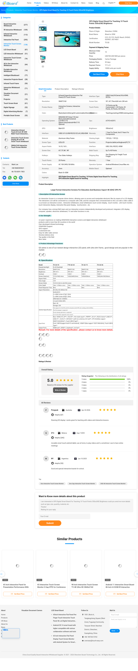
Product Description (62, 89)
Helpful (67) (59, 415)
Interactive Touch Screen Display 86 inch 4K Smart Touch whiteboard (20, 139)
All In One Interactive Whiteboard (16, 64)
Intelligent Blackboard (16, 75)
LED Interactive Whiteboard (16, 54)
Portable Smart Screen (16, 115)
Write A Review (60, 390)
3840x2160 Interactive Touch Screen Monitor (19, 146)
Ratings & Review (78, 89)
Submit (50, 523)
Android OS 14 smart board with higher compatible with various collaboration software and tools (64, 628)
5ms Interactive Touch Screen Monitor (52, 483)
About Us (4, 624)
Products (4, 618)
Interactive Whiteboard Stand (16, 88)
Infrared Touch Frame (16, 83)
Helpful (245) (59, 438)
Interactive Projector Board (16, 79)
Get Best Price (99, 74)
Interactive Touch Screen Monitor (16, 44)
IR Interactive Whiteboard (16, 30)
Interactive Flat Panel (16, 40)
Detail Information (45, 89)
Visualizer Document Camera (16, 94)
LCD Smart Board (16, 50)
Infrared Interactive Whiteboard (16, 35)
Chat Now (128, 3)
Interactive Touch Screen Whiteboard (16, 58)
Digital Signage (16, 107)
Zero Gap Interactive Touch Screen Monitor (82, 483)
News (3, 627)
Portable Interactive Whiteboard (16, 70)
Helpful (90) (59, 463)
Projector (16, 99)
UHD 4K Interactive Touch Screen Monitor (113, 483)
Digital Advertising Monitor (16, 111)
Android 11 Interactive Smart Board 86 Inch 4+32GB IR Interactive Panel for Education (120, 587)
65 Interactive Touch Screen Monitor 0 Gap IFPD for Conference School (51, 587)
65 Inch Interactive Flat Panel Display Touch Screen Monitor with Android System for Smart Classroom (64, 639)
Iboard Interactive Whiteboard (16, 25)
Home (3, 615)
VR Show (4, 621)
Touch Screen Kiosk (16, 103)
